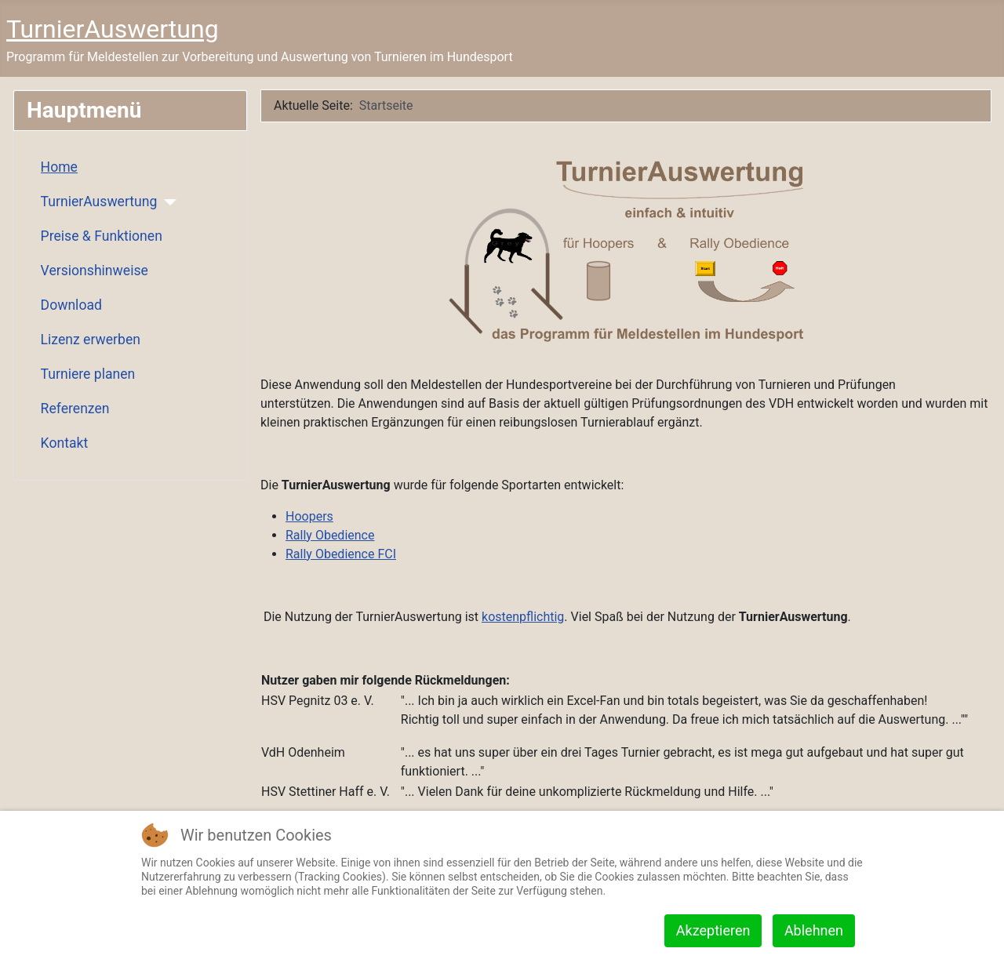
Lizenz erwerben (90, 339)
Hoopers (309, 516)
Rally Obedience (330, 535)
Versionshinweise (94, 270)
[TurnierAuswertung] (166, 202)
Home (59, 167)
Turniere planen (88, 374)
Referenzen (75, 408)
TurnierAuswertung (99, 201)
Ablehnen (813, 930)
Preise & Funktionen (101, 236)
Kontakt (65, 443)
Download (71, 305)
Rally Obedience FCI (341, 554)
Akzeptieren (713, 930)
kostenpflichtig (523, 616)
